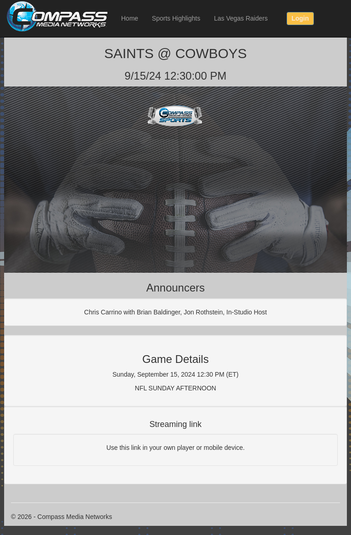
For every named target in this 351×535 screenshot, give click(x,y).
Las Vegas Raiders (241, 18)
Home (129, 18)
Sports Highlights (176, 18)
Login (300, 18)
